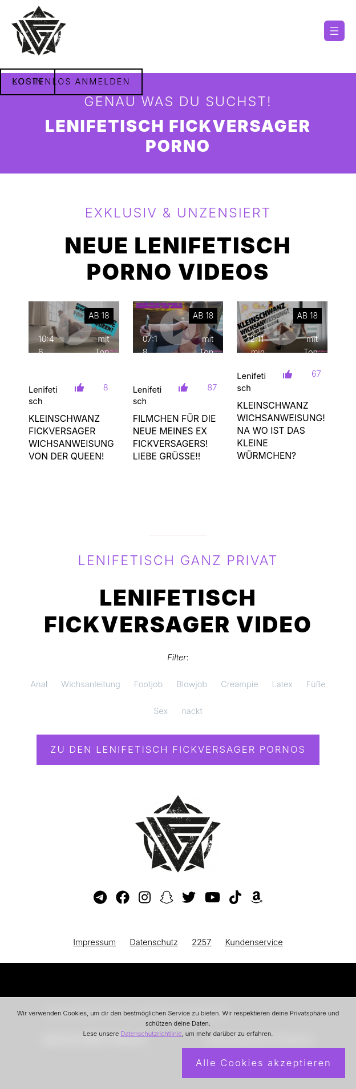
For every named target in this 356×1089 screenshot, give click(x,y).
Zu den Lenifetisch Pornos (178, 749)
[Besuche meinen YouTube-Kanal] (212, 898)
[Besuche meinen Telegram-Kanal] (100, 898)
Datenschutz (154, 942)
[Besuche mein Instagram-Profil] (145, 898)
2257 (201, 942)
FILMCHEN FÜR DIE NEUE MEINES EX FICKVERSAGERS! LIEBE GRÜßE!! (174, 437)
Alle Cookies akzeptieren (263, 1062)
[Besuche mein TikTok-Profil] (235, 898)
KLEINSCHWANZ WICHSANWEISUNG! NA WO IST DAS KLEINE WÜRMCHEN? (281, 430)
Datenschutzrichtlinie (150, 1034)
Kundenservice (253, 942)
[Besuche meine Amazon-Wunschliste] (256, 898)
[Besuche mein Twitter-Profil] (189, 898)
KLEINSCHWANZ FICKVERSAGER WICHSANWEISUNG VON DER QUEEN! (71, 437)
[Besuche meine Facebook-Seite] (123, 898)
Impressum (94, 942)
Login (27, 81)
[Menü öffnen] (334, 31)
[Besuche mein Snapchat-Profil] (166, 898)
